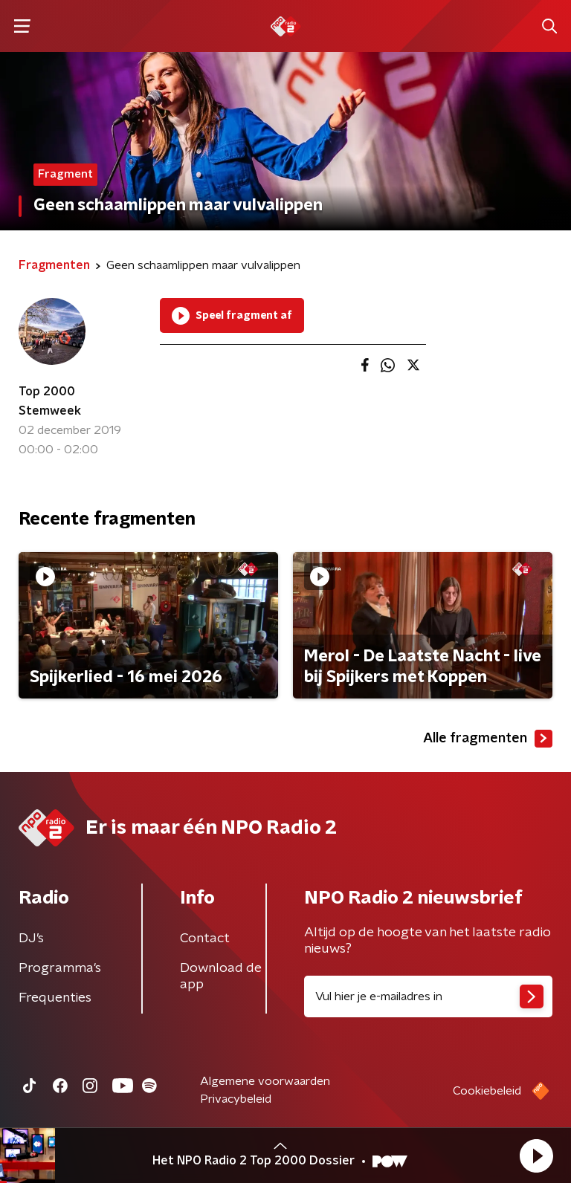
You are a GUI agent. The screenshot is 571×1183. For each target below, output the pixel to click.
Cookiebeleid (487, 1091)
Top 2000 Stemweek (50, 401)
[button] (536, 1155)
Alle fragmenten (487, 739)
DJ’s (31, 938)
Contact (205, 938)
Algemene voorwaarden (265, 1081)
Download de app (221, 976)
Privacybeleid (235, 1099)
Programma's (60, 968)
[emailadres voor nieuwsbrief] (428, 996)
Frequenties (55, 998)
